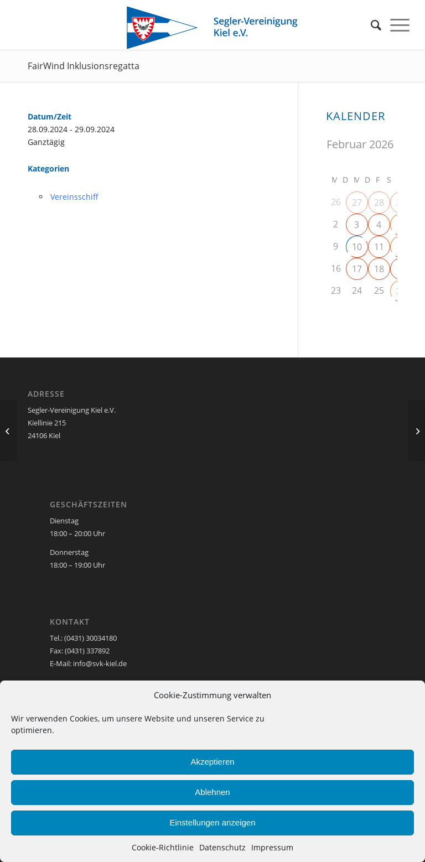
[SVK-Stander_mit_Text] (212, 28)
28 (379, 202)
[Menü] (400, 25)
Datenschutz (222, 847)
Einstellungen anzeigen (212, 822)
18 (379, 269)
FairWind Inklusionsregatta (83, 66)
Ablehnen (212, 792)
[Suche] (376, 25)
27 (357, 202)
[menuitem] (376, 25)
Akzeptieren (212, 761)
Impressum (272, 847)
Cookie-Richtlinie (163, 847)
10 (357, 247)
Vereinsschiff (74, 196)
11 (379, 247)
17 (357, 269)
